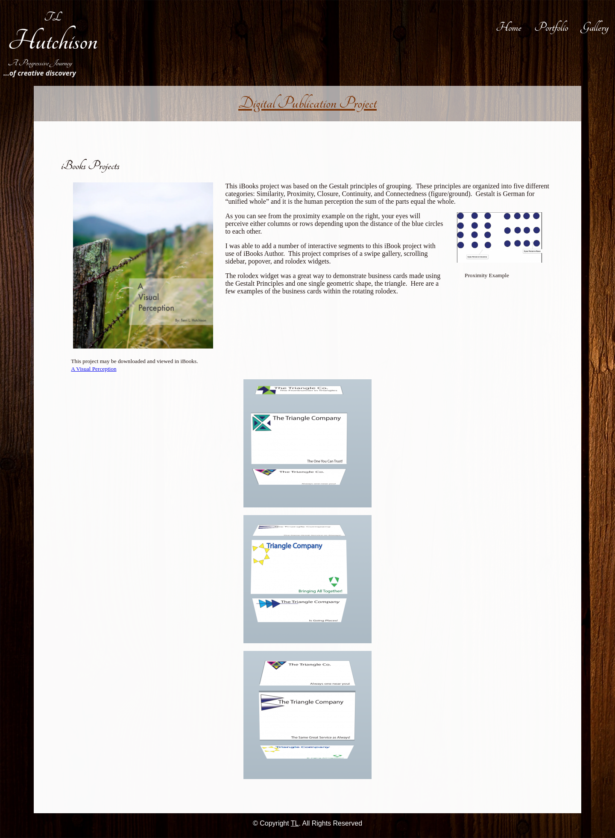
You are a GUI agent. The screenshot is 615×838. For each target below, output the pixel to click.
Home (508, 27)
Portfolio (551, 27)
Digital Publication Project (307, 103)
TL (53, 17)
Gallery (595, 27)
